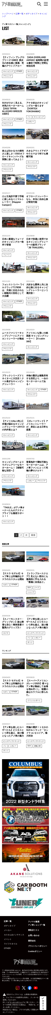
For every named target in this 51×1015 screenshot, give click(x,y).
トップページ (7, 14)
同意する (42, 1003)
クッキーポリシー (16, 1002)
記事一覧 (19, 14)
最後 (33, 535)
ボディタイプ (31, 14)
